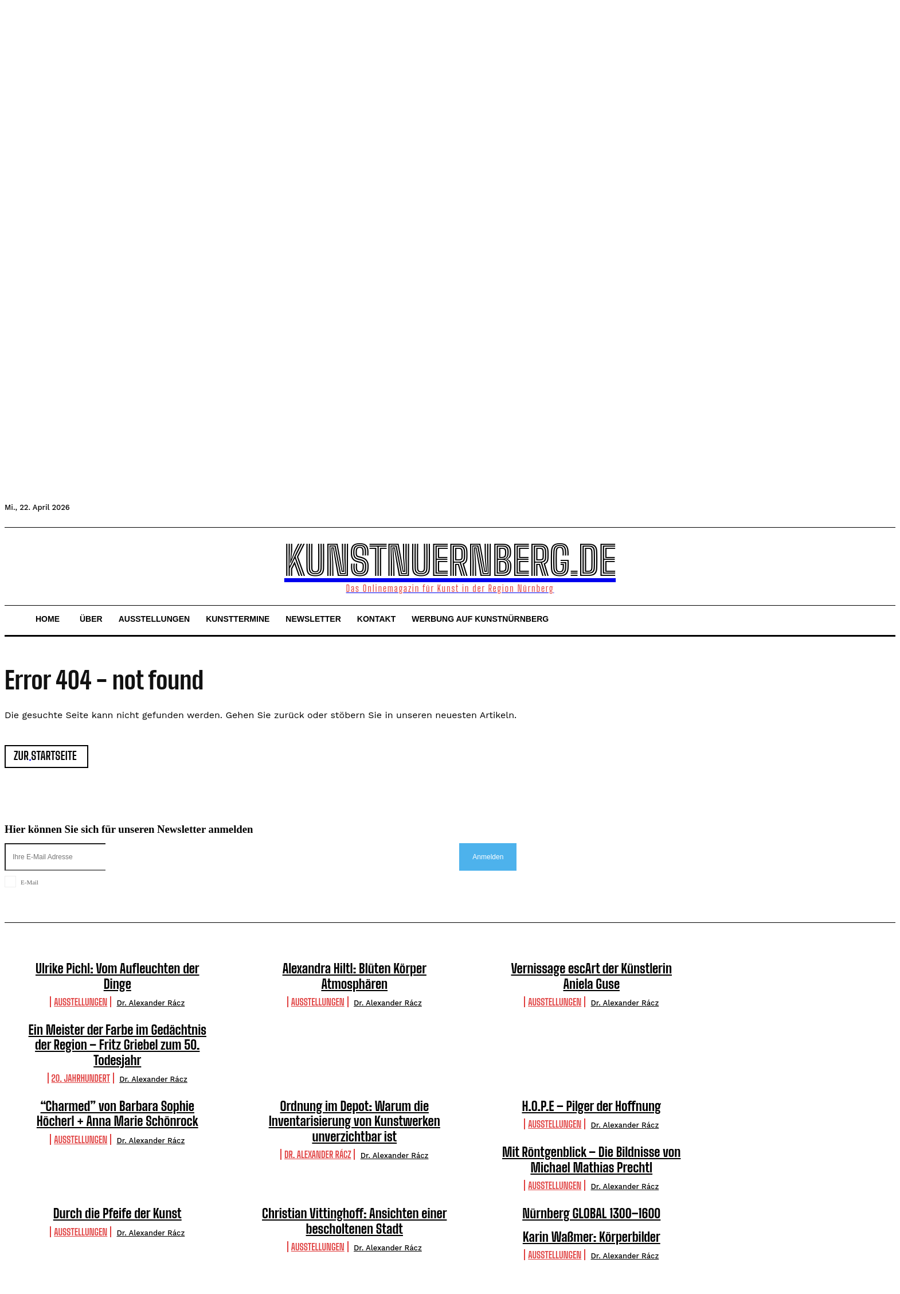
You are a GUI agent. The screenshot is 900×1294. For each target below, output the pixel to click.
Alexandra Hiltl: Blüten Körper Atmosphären (354, 976)
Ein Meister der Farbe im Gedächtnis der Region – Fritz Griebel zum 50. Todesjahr (117, 1045)
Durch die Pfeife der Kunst (117, 1213)
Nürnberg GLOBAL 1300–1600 (591, 1213)
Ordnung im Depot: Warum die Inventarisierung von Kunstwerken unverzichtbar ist (354, 1121)
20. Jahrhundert (81, 1078)
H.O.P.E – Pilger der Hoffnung (591, 1106)
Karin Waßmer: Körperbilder (591, 1237)
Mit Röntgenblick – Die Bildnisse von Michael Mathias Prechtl (591, 1160)
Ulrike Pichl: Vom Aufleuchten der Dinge (117, 976)
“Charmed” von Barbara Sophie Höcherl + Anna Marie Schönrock (117, 1113)
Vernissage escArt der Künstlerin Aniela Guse (591, 976)
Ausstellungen (80, 1001)
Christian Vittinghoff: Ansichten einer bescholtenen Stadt (354, 1221)
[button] (18, 565)
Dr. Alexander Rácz (151, 1003)
